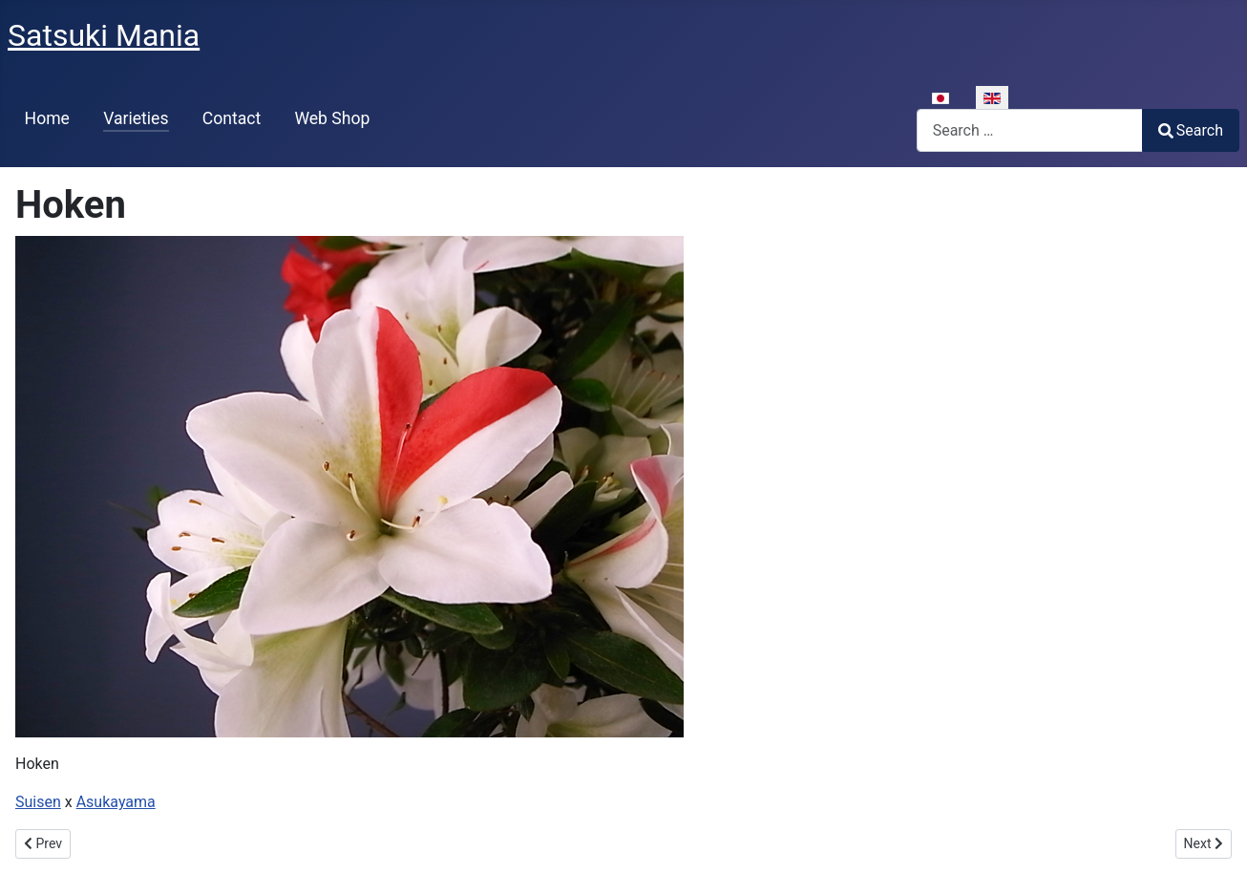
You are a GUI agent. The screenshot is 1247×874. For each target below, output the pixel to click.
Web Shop (332, 118)
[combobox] (1030, 130)
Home (47, 118)
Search (1190, 130)
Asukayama (116, 802)
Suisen (38, 802)
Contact (232, 118)
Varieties (135, 118)
